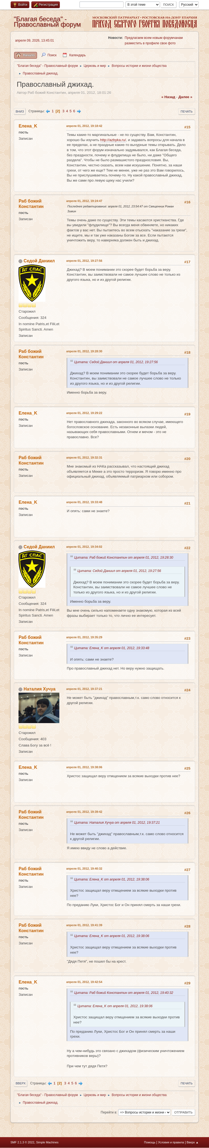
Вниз (20, 111)
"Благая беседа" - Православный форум (47, 21)
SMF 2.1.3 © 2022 (22, 1142)
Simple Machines (47, 1142)
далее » (185, 97)
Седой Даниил (39, 261)
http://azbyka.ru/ (113, 140)
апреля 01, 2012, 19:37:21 (84, 688)
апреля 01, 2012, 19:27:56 (84, 260)
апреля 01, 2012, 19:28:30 (84, 351)
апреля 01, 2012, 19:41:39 (84, 925)
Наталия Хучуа (40, 689)
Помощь (149, 1142)
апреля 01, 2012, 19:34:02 (84, 546)
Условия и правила (171, 1142)
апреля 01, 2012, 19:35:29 (84, 637)
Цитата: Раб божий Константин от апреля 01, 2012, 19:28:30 (124, 557)
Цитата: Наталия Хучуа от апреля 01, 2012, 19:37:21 (118, 823)
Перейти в (108, 1112)
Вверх (21, 1083)
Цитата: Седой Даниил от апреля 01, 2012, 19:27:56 (116, 362)
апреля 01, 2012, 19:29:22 (84, 413)
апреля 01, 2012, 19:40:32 (84, 868)
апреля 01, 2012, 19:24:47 (84, 201)
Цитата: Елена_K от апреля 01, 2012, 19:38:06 (112, 879)
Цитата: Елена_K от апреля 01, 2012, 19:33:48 (112, 648)
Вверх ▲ (193, 1142)
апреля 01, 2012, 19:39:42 (84, 811)
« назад (168, 97)
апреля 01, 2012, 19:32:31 (84, 457)
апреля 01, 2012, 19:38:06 (84, 767)
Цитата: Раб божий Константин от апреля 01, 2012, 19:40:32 (124, 993)
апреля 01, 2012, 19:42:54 (84, 982)
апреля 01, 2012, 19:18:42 (84, 125)
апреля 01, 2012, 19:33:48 (84, 502)
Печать (187, 111)
